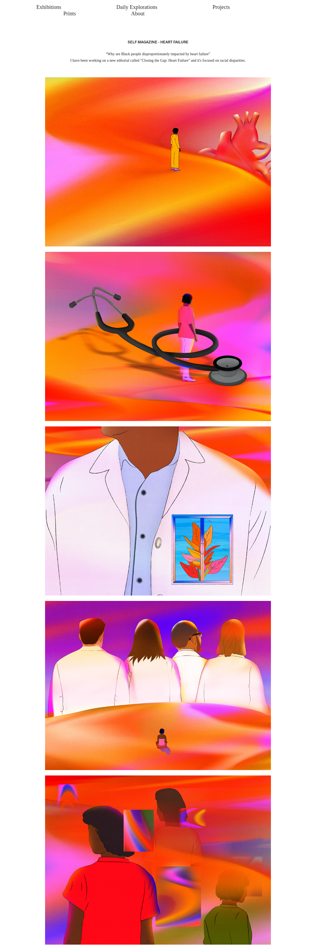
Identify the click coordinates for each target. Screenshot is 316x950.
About (138, 13)
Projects (221, 7)
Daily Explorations (136, 7)
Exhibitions (48, 7)
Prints (69, 13)
